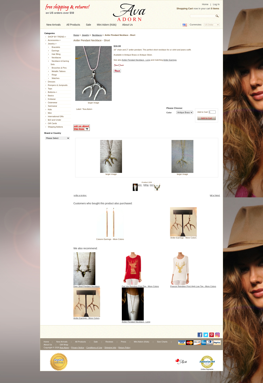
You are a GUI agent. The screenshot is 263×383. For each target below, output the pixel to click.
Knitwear (52, 99)
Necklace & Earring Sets (60, 62)
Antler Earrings (170, 60)
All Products (80, 342)
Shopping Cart (185, 8)
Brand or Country (52, 133)
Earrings (55, 51)
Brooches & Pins (58, 68)
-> (52, 44)
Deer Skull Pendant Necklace (86, 286)
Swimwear (52, 106)
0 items (215, 8)
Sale (96, 342)
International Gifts (56, 116)
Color (169, 112)
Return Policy (124, 347)
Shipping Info (110, 347)
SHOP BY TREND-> (57, 37)
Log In (216, 4)
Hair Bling (55, 54)
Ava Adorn (64, 347)
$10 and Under (54, 120)
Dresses (51, 82)
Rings (54, 75)
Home (205, 4)
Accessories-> (54, 40)
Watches (55, 78)
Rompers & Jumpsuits (58, 85)
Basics (51, 95)
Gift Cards (52, 123)
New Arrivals (61, 342)
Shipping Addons (55, 127)
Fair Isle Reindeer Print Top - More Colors (140, 286)
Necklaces (97, 35)
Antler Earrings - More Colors (183, 238)
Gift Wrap (64, 345)
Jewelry (85, 35)
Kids (50, 109)
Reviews (109, 342)
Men (50, 113)
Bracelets (55, 47)
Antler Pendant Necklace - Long (136, 60)
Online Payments (207, 369)
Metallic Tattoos (58, 71)
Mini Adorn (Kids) (141, 342)
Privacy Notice (77, 347)
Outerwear (52, 102)
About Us (48, 345)
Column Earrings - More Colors (110, 239)
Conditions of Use (94, 347)
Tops (50, 89)
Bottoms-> (52, 92)
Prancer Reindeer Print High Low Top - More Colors (193, 286)
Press (123, 342)
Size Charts (162, 342)
